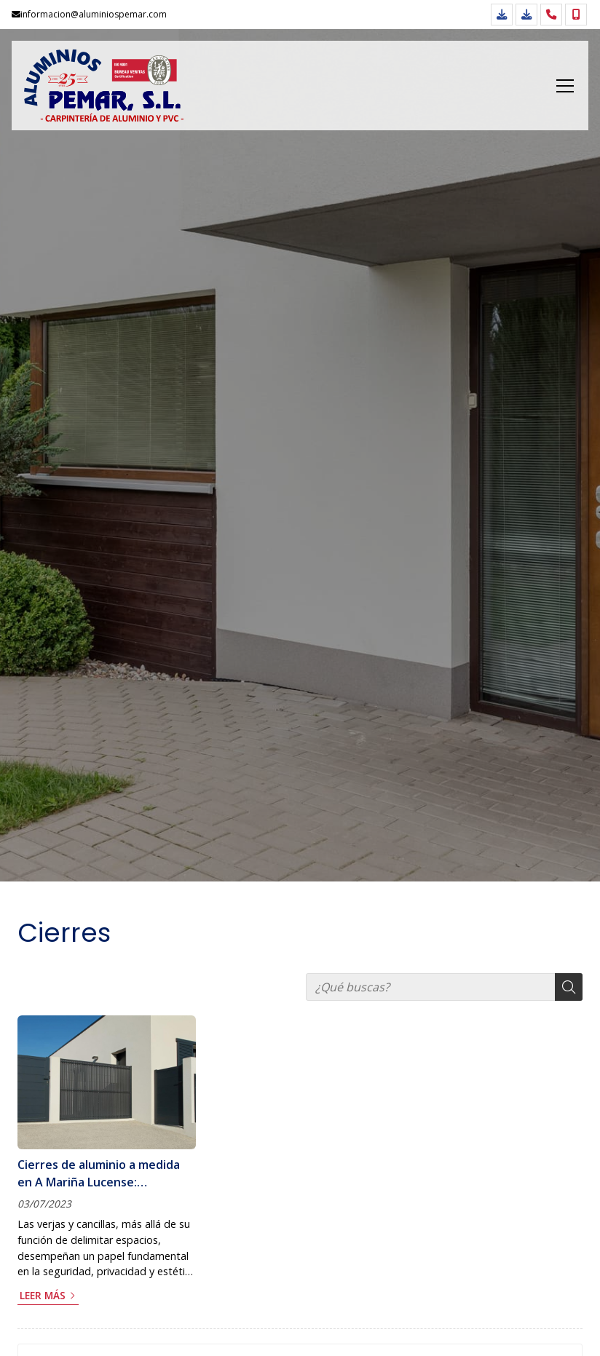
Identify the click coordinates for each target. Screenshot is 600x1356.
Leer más (43, 1295)
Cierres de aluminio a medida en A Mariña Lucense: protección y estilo (98, 1174)
